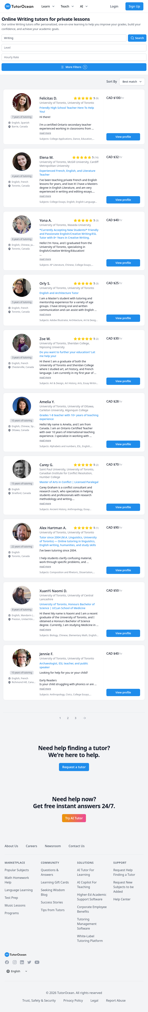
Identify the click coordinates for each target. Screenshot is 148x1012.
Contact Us (77, 846)
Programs (12, 913)
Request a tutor (74, 767)
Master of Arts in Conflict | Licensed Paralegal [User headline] (69, 482)
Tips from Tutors (53, 910)
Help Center (121, 899)
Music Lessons (15, 905)
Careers (31, 846)
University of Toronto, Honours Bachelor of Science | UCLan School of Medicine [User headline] (67, 606)
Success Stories (52, 902)
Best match (132, 82)
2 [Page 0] (68, 718)
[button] (74, 47)
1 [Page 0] (60, 718)
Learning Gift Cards (55, 882)
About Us (11, 846)
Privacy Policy (73, 1000)
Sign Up (134, 6)
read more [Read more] (45, 133)
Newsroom (53, 846)
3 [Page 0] (75, 718)
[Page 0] (85, 718)
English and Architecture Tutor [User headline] (59, 293)
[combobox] (64, 38)
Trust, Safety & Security (39, 1000)
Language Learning (19, 890)
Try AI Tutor (74, 818)
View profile (123, 137)
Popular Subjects (17, 870)
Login (114, 6)
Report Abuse (116, 1000)
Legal (94, 1000)
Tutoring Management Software (87, 924)
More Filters (74, 67)
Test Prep (11, 898)
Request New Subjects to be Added (123, 887)
